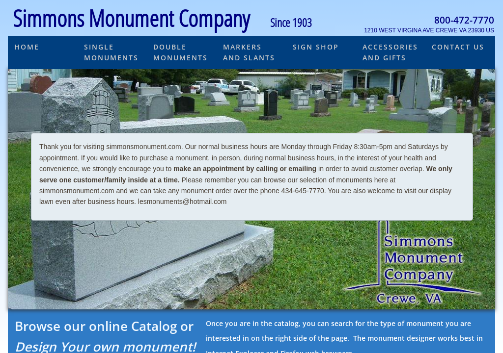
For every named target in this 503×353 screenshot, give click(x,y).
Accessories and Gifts (390, 52)
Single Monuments (111, 52)
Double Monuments (180, 52)
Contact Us (458, 46)
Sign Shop (316, 46)
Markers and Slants (249, 52)
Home (26, 46)
